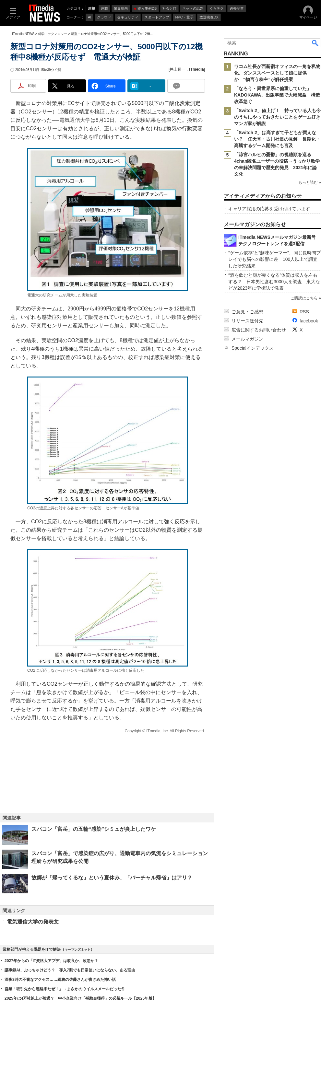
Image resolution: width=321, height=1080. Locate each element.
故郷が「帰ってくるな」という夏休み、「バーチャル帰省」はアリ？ (111, 877)
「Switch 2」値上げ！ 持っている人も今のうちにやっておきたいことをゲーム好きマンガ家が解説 (277, 117)
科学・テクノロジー (52, 34)
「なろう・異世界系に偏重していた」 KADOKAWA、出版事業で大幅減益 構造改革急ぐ (277, 95)
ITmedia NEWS (23, 34)
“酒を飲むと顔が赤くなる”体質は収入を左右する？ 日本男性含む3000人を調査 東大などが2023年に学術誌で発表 (274, 282)
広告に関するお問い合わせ (259, 329)
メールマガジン (247, 339)
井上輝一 (177, 69)
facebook (309, 320)
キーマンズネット (77, 949)
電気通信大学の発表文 (33, 921)
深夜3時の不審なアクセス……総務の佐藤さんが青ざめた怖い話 (60, 979)
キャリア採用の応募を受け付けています (269, 208)
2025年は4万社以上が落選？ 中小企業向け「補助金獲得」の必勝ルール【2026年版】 (80, 998)
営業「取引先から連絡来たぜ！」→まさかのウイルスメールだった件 (65, 989)
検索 (315, 42)
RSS (304, 311)
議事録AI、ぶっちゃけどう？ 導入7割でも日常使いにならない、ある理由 (70, 970)
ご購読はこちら (304, 298)
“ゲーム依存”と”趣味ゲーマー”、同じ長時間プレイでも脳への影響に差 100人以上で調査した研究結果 (274, 259)
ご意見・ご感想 (247, 311)
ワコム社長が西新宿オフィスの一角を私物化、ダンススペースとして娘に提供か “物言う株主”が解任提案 (277, 73)
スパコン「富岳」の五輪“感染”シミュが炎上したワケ (93, 829)
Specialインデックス (253, 348)
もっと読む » (309, 182)
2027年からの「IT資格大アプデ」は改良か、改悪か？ (51, 960)
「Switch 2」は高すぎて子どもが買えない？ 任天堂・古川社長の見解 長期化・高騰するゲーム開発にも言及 (277, 139)
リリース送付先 (247, 320)
